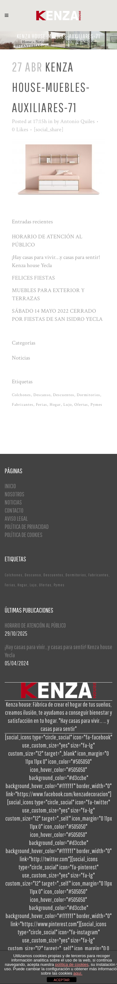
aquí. (77, 973)
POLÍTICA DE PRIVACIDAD (27, 526)
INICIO (10, 486)
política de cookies (72, 964)
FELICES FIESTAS (33, 277)
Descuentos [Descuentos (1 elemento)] (63, 395)
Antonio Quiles (77, 121)
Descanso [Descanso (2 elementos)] (42, 395)
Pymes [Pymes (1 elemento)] (96, 404)
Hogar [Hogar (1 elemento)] (55, 404)
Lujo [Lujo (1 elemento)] (67, 404)
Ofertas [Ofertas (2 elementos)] (81, 404)
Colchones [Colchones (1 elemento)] (21, 395)
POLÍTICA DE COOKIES (23, 534)
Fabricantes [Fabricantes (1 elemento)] (22, 404)
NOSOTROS (14, 494)
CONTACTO (14, 510)
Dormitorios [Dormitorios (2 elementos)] (88, 395)
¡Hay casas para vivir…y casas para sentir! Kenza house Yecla (58, 650)
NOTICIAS (13, 502)
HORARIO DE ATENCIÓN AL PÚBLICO (35, 625)
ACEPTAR (62, 980)
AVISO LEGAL (16, 518)
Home (27, 42)
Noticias (42, 42)
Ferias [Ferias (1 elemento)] (41, 404)
